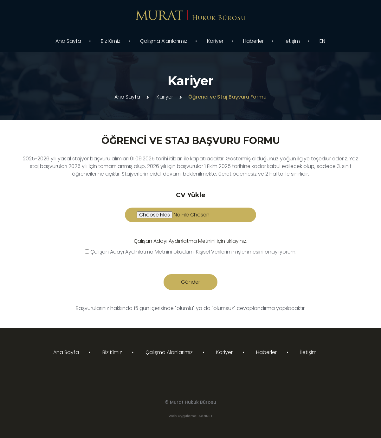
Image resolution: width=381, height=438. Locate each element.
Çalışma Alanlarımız (163, 41)
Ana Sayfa (68, 41)
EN (322, 41)
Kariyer (215, 41)
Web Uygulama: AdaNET (191, 415)
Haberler (253, 41)
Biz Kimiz (110, 41)
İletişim (291, 41)
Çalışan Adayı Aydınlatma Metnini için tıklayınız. (190, 241)
